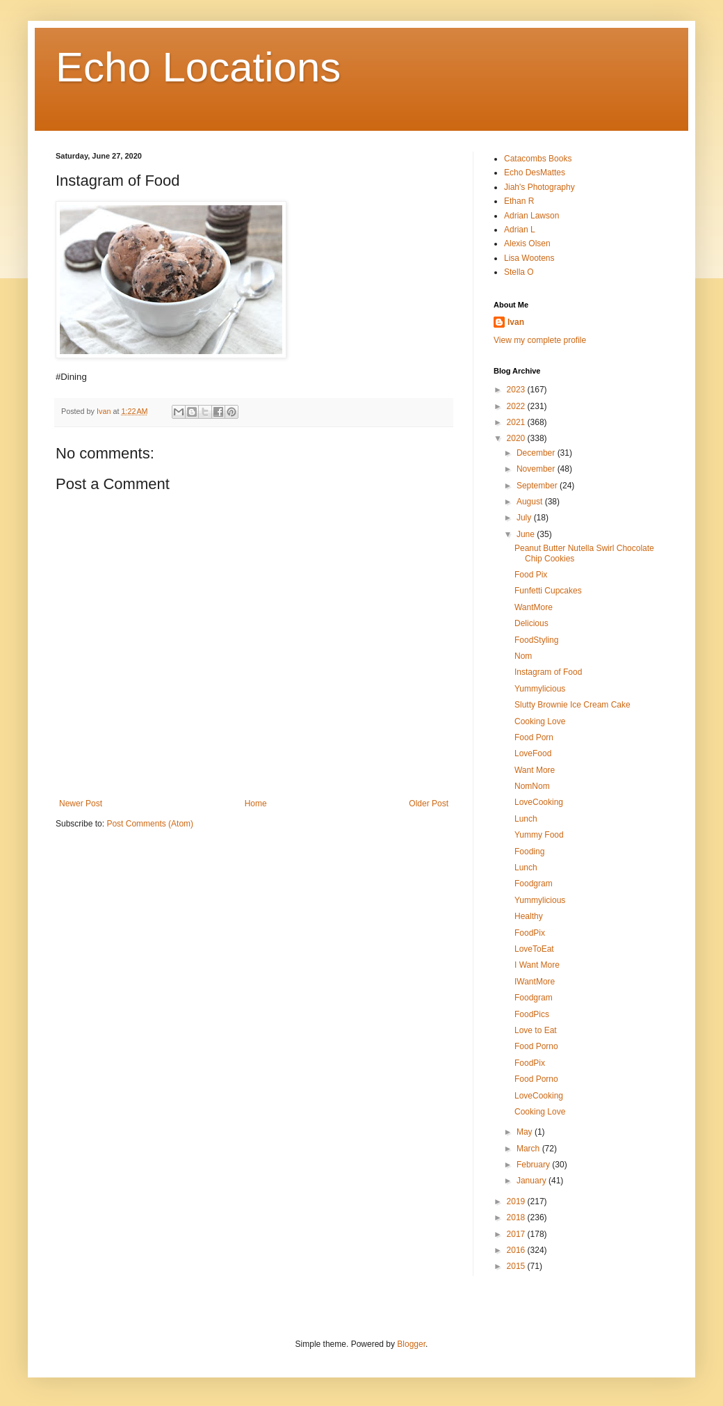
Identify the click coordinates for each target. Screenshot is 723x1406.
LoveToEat (534, 949)
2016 (517, 1250)
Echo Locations (198, 67)
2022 (517, 406)
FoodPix (529, 933)
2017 (517, 1234)
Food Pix (530, 575)
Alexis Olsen (527, 243)
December (537, 453)
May (526, 1132)
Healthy (528, 916)
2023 (517, 389)
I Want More (537, 965)
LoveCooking (538, 802)
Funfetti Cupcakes (548, 591)
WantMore (533, 607)
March (529, 1148)
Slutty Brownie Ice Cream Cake (572, 705)
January (533, 1180)
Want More (534, 770)
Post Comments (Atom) (149, 824)
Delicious (531, 623)
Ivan (515, 322)
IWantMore (534, 981)
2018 (517, 1217)
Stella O (519, 272)
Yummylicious (539, 689)
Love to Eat (535, 1030)
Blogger (411, 1344)
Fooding (529, 851)
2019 (517, 1201)
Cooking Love (539, 721)
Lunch (525, 819)
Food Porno (536, 1046)
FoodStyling (536, 640)
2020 (517, 438)
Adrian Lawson (531, 216)
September (538, 485)
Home (256, 803)
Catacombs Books (537, 158)
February (534, 1164)
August (531, 501)
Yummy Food (539, 835)
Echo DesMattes (534, 172)
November (537, 469)
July (525, 517)
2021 (517, 422)
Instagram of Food (548, 672)
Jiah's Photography (539, 187)
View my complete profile (540, 340)
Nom (523, 656)
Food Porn (533, 737)
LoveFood (532, 753)
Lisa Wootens (529, 258)
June (527, 534)
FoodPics (531, 1014)
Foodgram (533, 883)
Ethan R (519, 201)
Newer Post (80, 803)
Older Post (428, 803)
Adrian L (519, 229)
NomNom (532, 786)
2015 (517, 1266)
